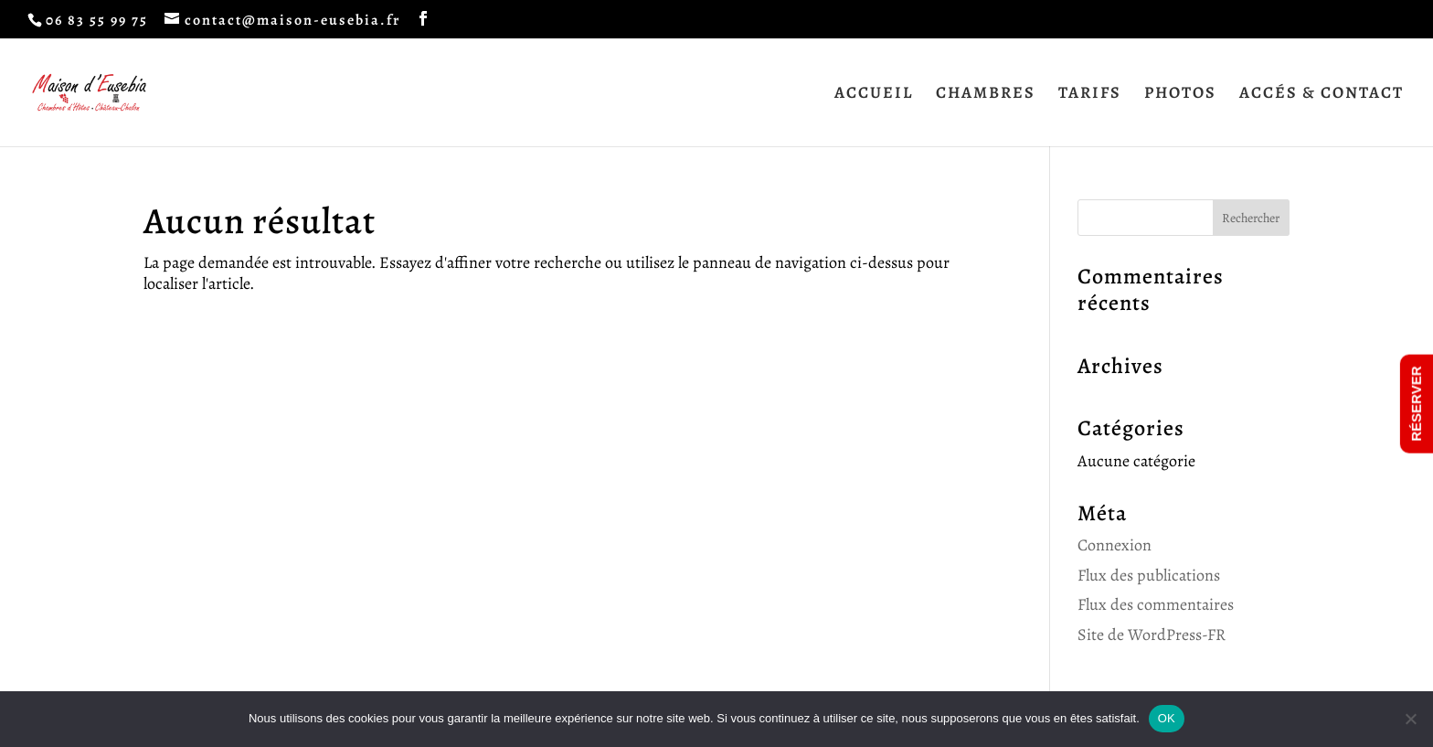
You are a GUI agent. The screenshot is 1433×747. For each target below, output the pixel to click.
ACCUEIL (873, 94)
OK (1166, 718)
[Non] (1410, 719)
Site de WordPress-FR (1151, 635)
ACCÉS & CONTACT (1321, 94)
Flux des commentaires (1155, 604)
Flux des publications (1148, 575)
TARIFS (1089, 94)
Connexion (1114, 545)
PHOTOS (1180, 94)
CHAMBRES (985, 94)
